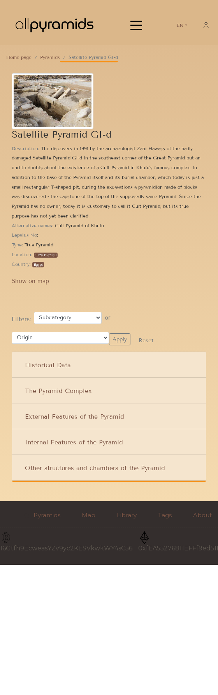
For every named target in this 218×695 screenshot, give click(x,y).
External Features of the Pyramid (74, 416)
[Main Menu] (136, 25)
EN (180, 25)
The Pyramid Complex (58, 390)
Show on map (30, 281)
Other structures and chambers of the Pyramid (95, 468)
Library (127, 515)
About (202, 515)
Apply (120, 339)
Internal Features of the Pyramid (74, 442)
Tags (165, 515)
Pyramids (50, 57)
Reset (145, 340)
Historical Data (48, 365)
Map (88, 515)
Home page (19, 57)
